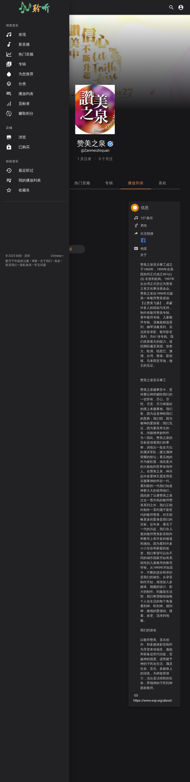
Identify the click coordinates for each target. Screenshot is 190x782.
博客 (35, 261)
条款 (57, 261)
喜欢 (162, 183)
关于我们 (46, 261)
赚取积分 (19, 113)
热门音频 (19, 54)
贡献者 (18, 104)
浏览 (16, 137)
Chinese (56, 256)
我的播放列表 (23, 180)
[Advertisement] (34, 228)
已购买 (18, 147)
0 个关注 (106, 159)
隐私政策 (26, 265)
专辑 (16, 64)
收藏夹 (18, 190)
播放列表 (19, 94)
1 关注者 (84, 159)
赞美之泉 (95, 143)
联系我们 (11, 265)
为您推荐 (19, 74)
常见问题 (40, 265)
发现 (16, 34)
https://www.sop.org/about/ (152, 700)
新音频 (18, 44)
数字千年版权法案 (17, 261)
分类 (16, 84)
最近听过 (19, 170)
